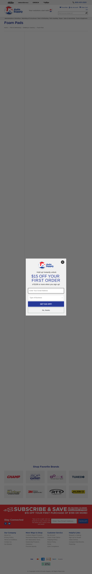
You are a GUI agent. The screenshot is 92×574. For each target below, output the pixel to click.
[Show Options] (62, 297)
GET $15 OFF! (46, 304)
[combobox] (45, 297)
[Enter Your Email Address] (46, 290)
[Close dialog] (62, 262)
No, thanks (46, 310)
